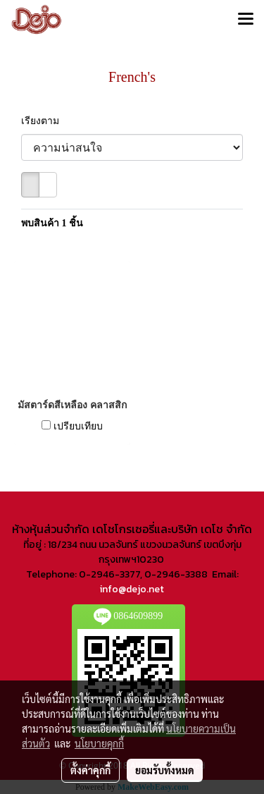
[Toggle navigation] (245, 19)
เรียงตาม (44, 121)
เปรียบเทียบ (78, 426)
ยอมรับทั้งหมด (164, 770)
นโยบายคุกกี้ (99, 743)
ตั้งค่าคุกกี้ (90, 770)
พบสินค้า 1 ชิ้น (52, 223)
